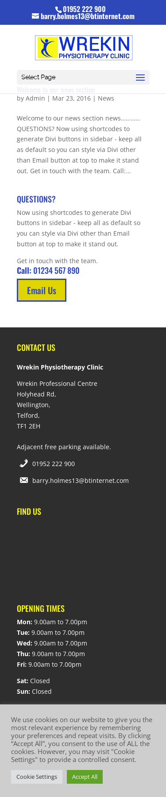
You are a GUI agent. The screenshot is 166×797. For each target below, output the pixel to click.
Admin (35, 98)
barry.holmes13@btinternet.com (80, 480)
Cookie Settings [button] (36, 777)
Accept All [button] (84, 777)
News (106, 98)
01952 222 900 (53, 463)
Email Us (41, 290)
